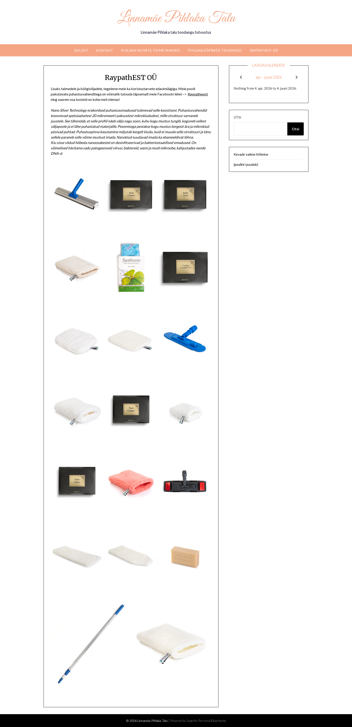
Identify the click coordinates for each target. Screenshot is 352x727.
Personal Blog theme (212, 721)
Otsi (237, 117)
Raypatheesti (198, 94)
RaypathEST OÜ (264, 50)
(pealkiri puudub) (246, 164)
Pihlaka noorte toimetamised (150, 50)
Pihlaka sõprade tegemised (215, 50)
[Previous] (241, 77)
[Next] (297, 77)
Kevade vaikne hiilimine (251, 154)
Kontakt (104, 50)
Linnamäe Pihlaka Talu (176, 19)
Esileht (81, 50)
